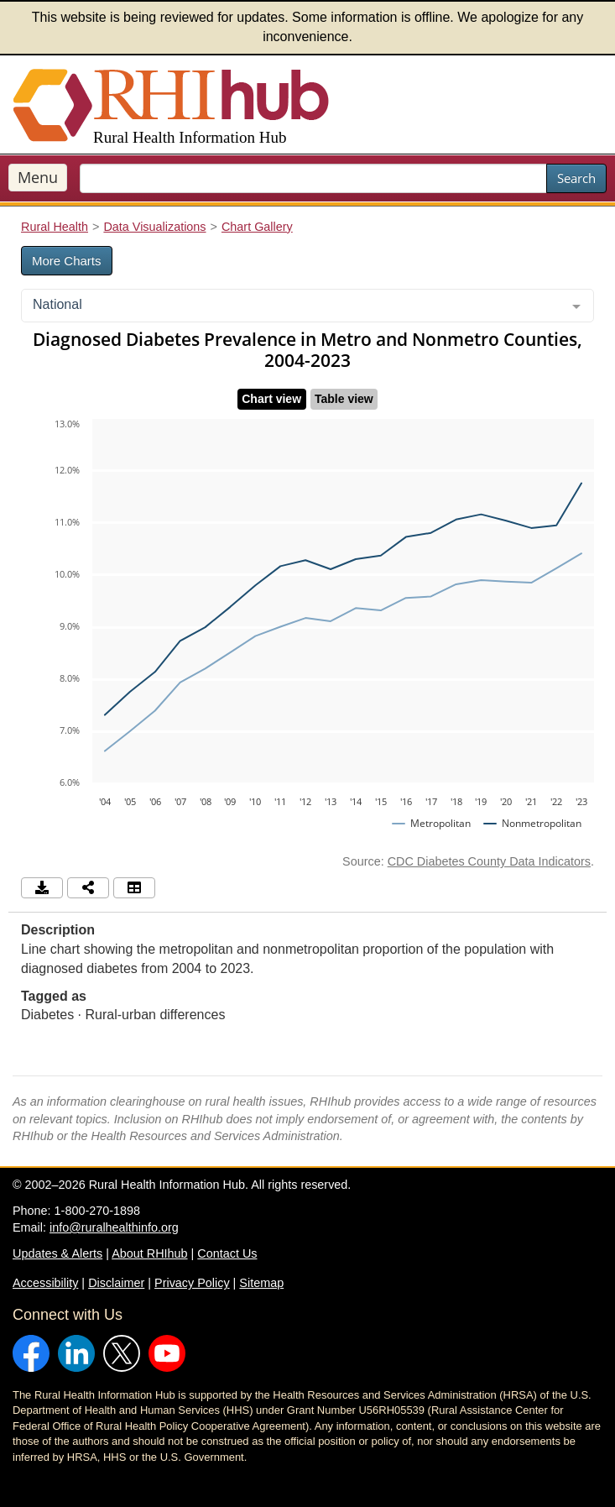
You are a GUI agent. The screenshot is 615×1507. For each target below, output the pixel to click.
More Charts (67, 261)
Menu (38, 177)
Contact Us (227, 1253)
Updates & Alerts (57, 1253)
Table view (344, 399)
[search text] (313, 178)
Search (576, 178)
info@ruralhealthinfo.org (114, 1227)
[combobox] (307, 305)
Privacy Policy (192, 1283)
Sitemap (261, 1283)
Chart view (271, 399)
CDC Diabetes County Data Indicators (489, 861)
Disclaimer (116, 1283)
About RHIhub (149, 1253)
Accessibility (45, 1283)
